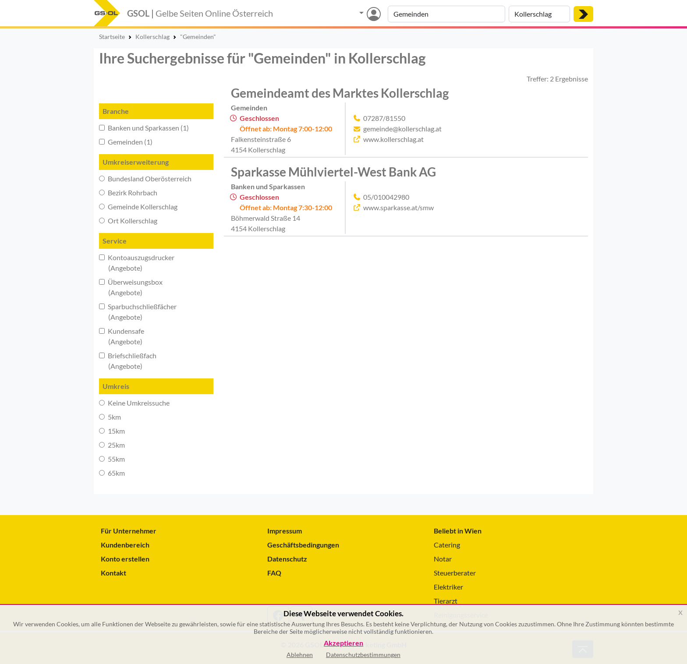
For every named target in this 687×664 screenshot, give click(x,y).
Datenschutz (287, 559)
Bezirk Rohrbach (128, 192)
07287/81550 (384, 118)
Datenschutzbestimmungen (363, 654)
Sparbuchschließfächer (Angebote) (138, 311)
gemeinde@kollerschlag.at (402, 128)
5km (110, 417)
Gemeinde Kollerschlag (138, 206)
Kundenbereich (125, 544)
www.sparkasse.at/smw (398, 207)
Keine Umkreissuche (134, 403)
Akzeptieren (343, 643)
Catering (447, 544)
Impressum (284, 530)
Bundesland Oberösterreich (145, 178)
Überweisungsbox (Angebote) (131, 287)
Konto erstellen (125, 559)
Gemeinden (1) (125, 142)
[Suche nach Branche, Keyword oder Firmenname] (446, 14)
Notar (443, 559)
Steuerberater (455, 573)
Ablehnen (300, 654)
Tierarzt (445, 601)
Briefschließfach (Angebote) (127, 360)
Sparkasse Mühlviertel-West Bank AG (333, 171)
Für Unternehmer (128, 530)
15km (112, 431)
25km (112, 445)
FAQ (274, 573)
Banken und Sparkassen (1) (144, 128)
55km (112, 459)
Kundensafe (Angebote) (121, 336)
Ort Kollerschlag (128, 220)
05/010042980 (386, 197)
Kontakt (113, 573)
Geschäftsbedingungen (303, 544)
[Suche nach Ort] (539, 14)
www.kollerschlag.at (393, 139)
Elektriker (448, 587)
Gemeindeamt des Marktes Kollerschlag (340, 92)
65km (112, 473)
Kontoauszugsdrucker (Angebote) (136, 262)
